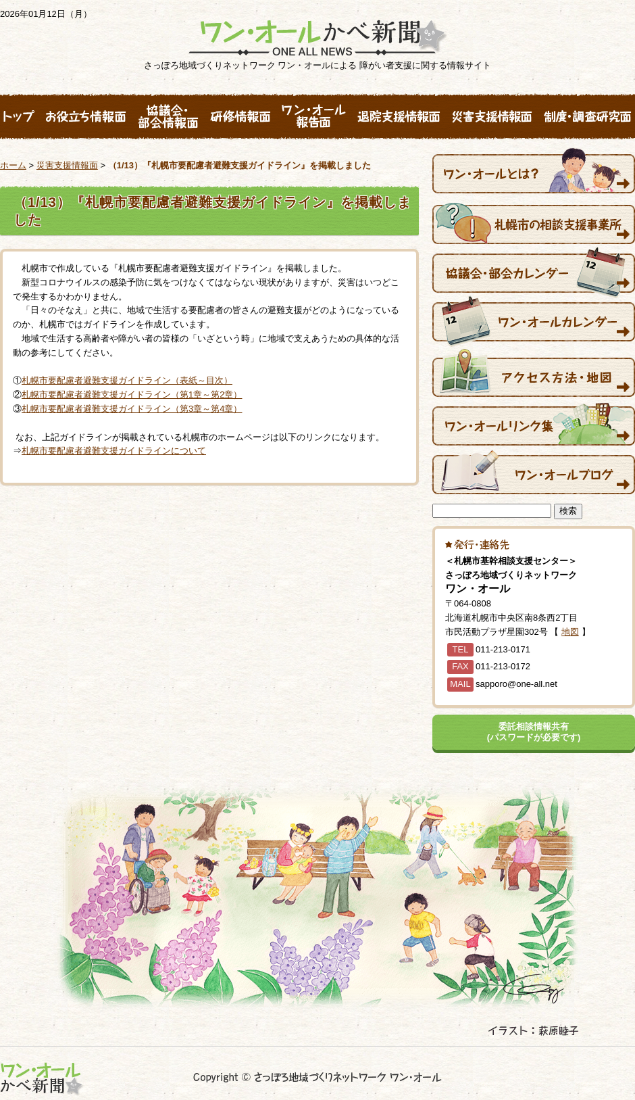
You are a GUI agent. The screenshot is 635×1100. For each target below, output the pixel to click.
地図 (570, 632)
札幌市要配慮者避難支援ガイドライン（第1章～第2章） (132, 394)
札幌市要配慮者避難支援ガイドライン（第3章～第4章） (132, 409)
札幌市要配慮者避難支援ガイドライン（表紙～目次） (127, 380)
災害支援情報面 (67, 165)
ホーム (13, 165)
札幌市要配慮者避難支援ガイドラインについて (114, 451)
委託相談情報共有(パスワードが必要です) (534, 731)
